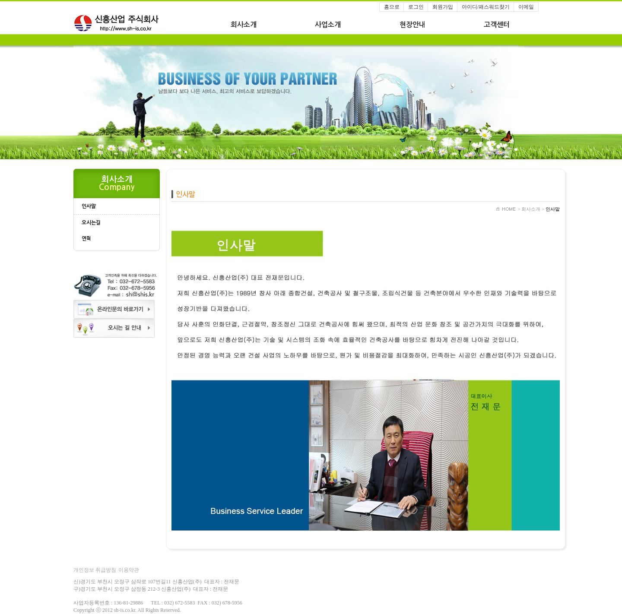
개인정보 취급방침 (94, 570)
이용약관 (128, 570)
